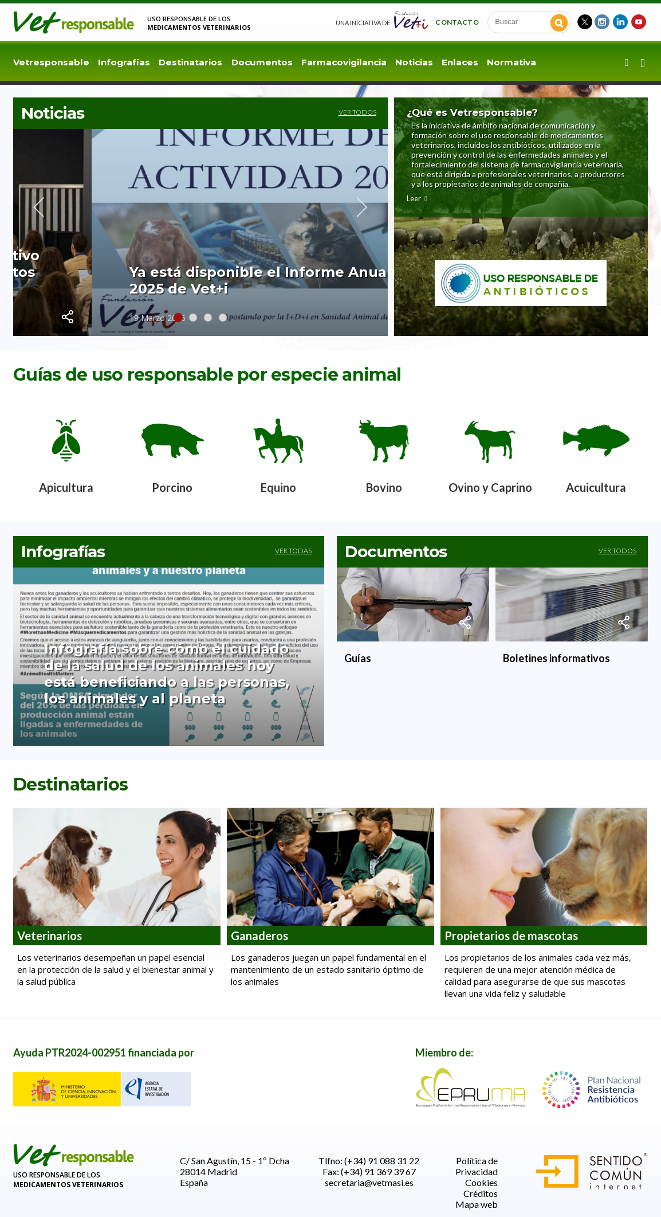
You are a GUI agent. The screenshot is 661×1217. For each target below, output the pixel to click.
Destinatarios (190, 62)
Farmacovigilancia (344, 62)
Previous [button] (38, 207)
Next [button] (362, 207)
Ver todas (293, 550)
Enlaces (460, 62)
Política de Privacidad (476, 1166)
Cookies (481, 1182)
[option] (66, 450)
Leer (418, 198)
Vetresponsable (51, 62)
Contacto (457, 22)
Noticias (414, 62)
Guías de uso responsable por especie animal (207, 374)
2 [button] (193, 317)
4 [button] (222, 317)
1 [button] (178, 317)
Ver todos (357, 112)
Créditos (480, 1193)
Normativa (511, 62)
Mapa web (476, 1204)
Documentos (262, 62)
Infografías (124, 62)
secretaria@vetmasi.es (369, 1182)
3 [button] (208, 317)
